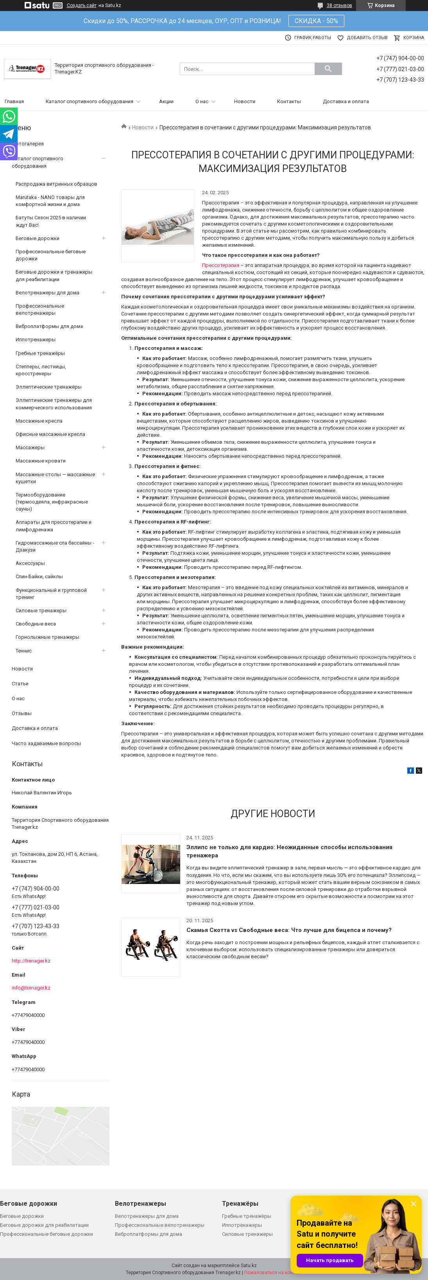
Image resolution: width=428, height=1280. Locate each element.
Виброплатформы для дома (49, 326)
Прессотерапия (221, 265)
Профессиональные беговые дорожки (51, 255)
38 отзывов (339, 5)
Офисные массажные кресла (50, 434)
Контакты (289, 101)
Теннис (24, 651)
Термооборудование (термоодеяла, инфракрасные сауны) (52, 502)
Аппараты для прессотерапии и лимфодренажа (53, 525)
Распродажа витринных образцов (56, 184)
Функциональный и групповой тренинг (51, 593)
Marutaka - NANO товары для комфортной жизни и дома (50, 200)
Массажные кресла (39, 421)
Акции (166, 101)
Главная (14, 101)
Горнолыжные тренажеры (47, 637)
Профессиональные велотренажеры (40, 309)
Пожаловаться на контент (273, 1272)
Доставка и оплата (346, 101)
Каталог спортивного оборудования (89, 101)
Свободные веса (36, 624)
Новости (244, 101)
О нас (201, 101)
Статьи (20, 684)
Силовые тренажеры (41, 610)
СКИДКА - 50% (316, 21)
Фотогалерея (28, 144)
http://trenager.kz (31, 961)
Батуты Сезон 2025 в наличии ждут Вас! (51, 221)
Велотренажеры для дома (47, 293)
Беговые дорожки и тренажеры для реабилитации (54, 275)
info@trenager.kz (31, 988)
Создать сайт (82, 5)
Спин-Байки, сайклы (39, 576)
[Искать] (328, 69)
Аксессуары (30, 563)
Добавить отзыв (367, 37)
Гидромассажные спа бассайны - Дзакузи (55, 546)
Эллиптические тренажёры (49, 387)
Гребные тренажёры (40, 353)
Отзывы (22, 713)
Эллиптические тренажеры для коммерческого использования (54, 403)
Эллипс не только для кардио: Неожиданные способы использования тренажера (289, 851)
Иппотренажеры (36, 339)
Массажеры (30, 447)
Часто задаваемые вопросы (46, 743)
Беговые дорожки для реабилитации (44, 1225)
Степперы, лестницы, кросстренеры (41, 370)
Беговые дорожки (37, 238)
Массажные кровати (41, 461)
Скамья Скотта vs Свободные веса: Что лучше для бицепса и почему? (289, 930)
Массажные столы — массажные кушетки (55, 477)
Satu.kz (249, 1265)
